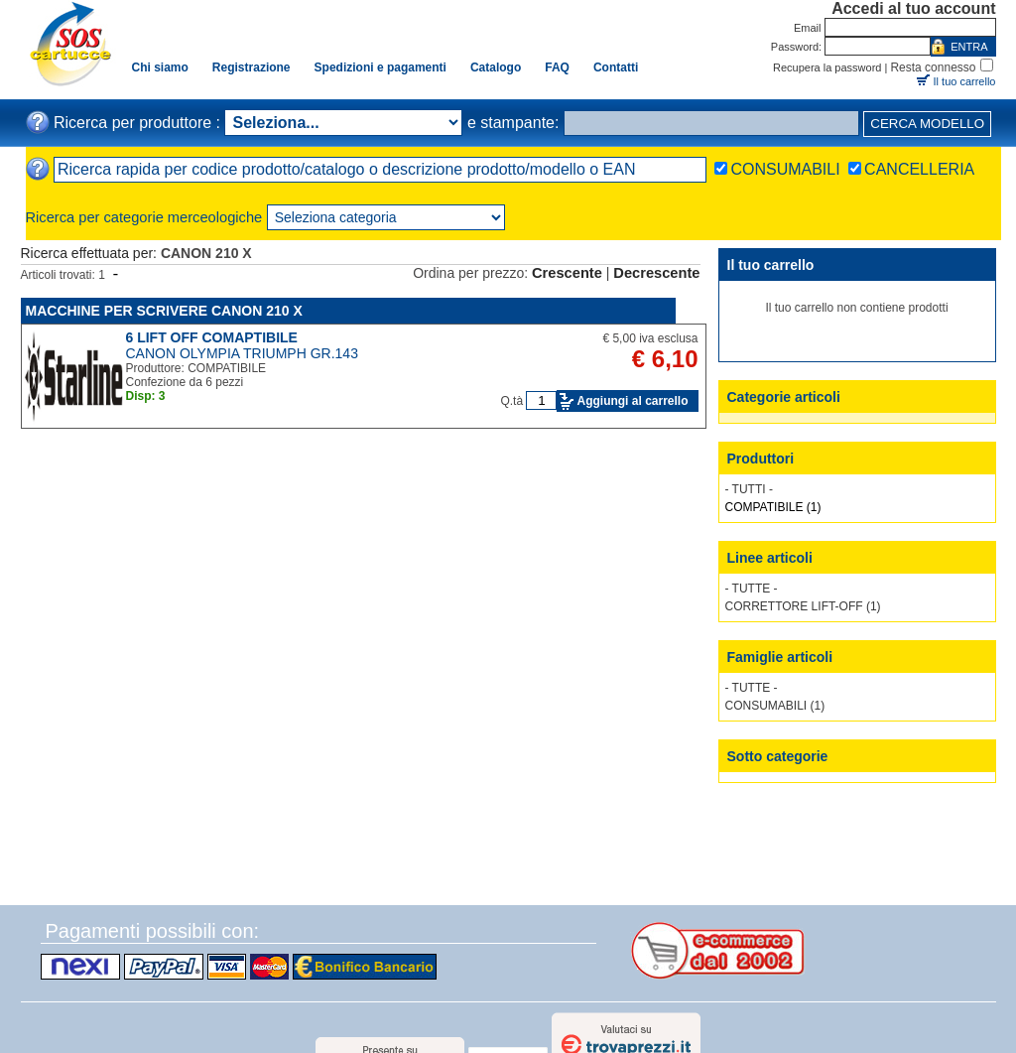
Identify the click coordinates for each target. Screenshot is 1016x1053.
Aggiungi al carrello (632, 401)
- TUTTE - (751, 588)
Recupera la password (827, 67)
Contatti (615, 67)
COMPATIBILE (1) (773, 507)
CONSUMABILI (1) (775, 706)
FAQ (557, 67)
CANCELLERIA (919, 169)
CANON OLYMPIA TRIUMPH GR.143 (242, 353)
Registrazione (251, 67)
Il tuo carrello (965, 81)
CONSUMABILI (784, 169)
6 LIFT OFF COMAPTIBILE (212, 337)
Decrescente (656, 273)
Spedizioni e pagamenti (380, 67)
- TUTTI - (749, 489)
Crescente (567, 273)
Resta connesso (932, 67)
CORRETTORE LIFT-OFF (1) (803, 606)
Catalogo (495, 67)
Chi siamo (160, 67)
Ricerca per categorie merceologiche (144, 217)
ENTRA (969, 47)
